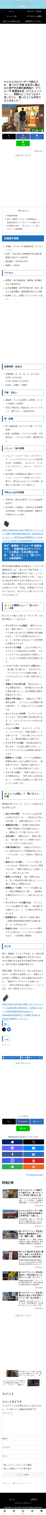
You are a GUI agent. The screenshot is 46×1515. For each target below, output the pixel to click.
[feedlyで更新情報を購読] (12, 1166)
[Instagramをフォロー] (12, 1160)
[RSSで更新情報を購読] (33, 1166)
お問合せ (34, 1503)
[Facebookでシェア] (23, 136)
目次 (20, 210)
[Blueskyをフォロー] (33, 1148)
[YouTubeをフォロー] (33, 1160)
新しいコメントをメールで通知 (18, 1469)
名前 (5, 1442)
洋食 (23, 1057)
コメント (7, 1413)
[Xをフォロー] (33, 1141)
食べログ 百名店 (35, 1057)
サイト (5, 1460)
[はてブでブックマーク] (37, 136)
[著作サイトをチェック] (12, 1141)
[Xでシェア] (9, 136)
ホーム (12, 1503)
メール (6, 1451)
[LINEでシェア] (23, 143)
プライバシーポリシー (23, 1507)
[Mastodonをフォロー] (12, 1148)
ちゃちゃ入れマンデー (11, 1057)
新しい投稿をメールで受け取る (18, 1472)
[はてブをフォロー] (33, 1154)
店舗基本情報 (12, 216)
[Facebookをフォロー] (12, 1154)
